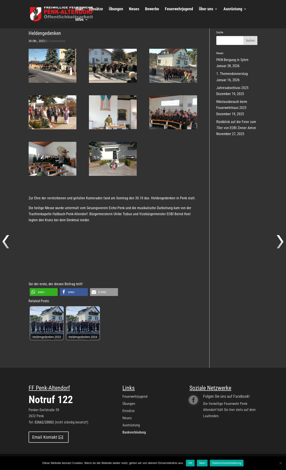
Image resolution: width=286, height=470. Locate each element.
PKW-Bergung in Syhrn (232, 60)
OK (190, 463)
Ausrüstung (232, 9)
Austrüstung (131, 425)
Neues (134, 9)
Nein (202, 463)
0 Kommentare (56, 41)
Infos (79, 20)
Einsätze (96, 9)
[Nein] (280, 463)
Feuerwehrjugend (179, 9)
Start (79, 9)
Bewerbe (152, 9)
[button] (44, 292)
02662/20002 (44, 422)
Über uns (206, 9)
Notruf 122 (51, 399)
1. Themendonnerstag (232, 74)
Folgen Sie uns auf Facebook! (226, 396)
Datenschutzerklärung (226, 463)
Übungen (116, 9)
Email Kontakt (44, 437)
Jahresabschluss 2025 (232, 88)
